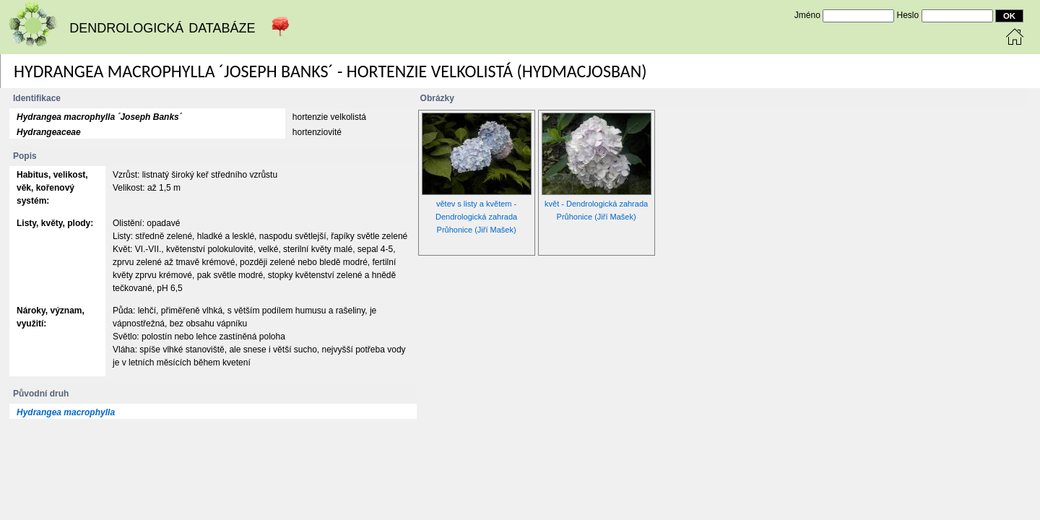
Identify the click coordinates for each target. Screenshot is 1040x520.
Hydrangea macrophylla (66, 412)
